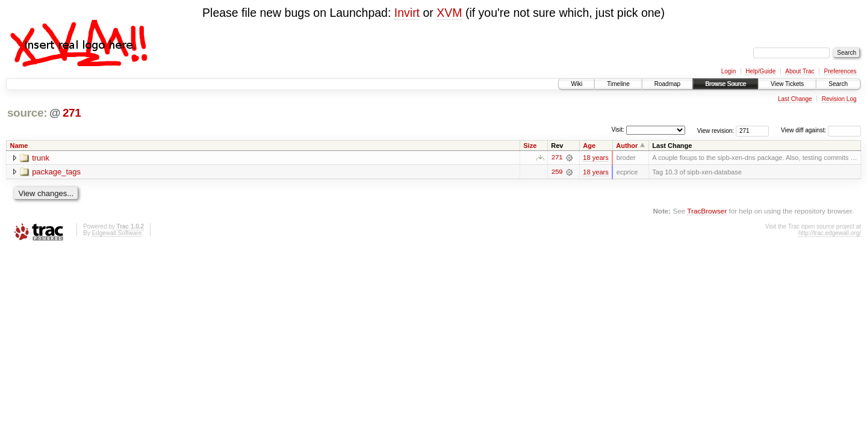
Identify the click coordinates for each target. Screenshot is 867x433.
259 (557, 172)
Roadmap (667, 84)
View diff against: (821, 130)
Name (19, 145)
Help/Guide (760, 71)
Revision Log (839, 99)
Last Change (795, 99)
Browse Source (725, 84)
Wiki (576, 84)
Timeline (618, 84)
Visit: (617, 129)
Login (728, 71)
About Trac (799, 71)
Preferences (840, 71)
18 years (595, 157)
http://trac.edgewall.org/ (829, 233)
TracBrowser (707, 211)
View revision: (716, 130)
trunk (40, 157)
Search (838, 84)
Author (627, 145)
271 (72, 112)
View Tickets (787, 84)
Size (529, 145)
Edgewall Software (116, 233)
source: (27, 112)
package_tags (56, 172)
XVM (449, 12)
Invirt (407, 12)
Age (589, 145)
